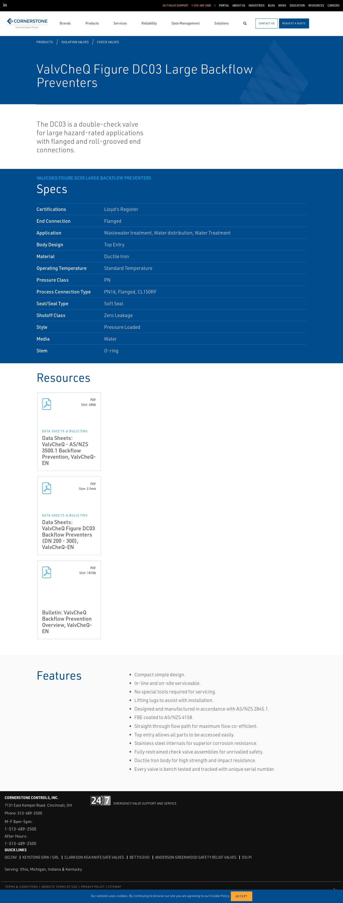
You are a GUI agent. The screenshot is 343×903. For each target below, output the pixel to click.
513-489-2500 (30, 813)
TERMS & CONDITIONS (21, 886)
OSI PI (247, 857)
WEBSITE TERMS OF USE (60, 886)
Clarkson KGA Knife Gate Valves (94, 857)
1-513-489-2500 (20, 828)
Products (44, 42)
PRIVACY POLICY (93, 886)
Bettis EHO (139, 857)
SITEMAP (114, 886)
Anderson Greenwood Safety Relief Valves (195, 857)
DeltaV (11, 857)
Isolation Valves (75, 42)
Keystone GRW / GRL (40, 857)
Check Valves (108, 42)
